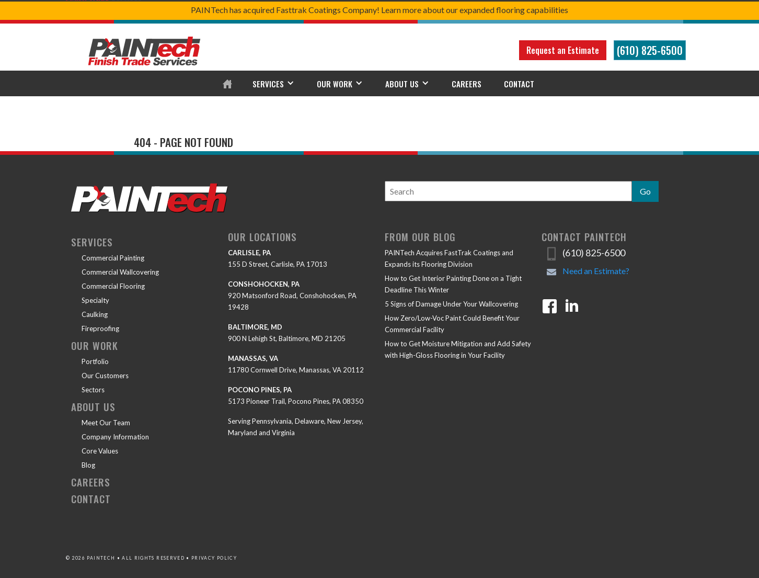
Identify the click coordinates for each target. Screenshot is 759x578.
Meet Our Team (106, 422)
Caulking (95, 314)
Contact (519, 83)
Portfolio (95, 361)
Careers (466, 83)
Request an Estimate (562, 50)
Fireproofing (100, 328)
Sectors (93, 390)
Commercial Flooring (113, 286)
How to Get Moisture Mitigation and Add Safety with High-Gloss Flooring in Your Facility (458, 349)
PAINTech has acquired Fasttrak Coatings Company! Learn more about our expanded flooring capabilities (379, 10)
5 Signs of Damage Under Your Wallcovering (451, 304)
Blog (88, 465)
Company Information (115, 437)
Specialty (95, 300)
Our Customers (105, 375)
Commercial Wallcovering (120, 272)
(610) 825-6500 (650, 50)
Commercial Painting (113, 258)
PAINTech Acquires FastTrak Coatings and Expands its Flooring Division (449, 258)
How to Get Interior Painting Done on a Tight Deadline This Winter (453, 284)
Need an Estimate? (595, 271)
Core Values (100, 451)
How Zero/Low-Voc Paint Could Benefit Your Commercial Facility (452, 324)
